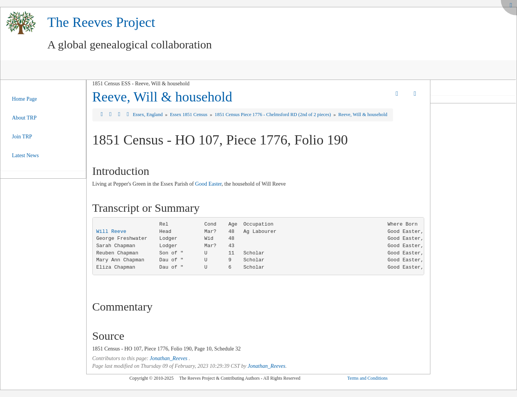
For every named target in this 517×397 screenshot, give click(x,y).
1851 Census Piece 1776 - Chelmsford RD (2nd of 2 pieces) (273, 114)
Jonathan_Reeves (168, 358)
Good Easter (208, 184)
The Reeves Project (101, 22)
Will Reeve (111, 231)
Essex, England (148, 114)
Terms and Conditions (367, 378)
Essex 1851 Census (189, 114)
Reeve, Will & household (162, 97)
